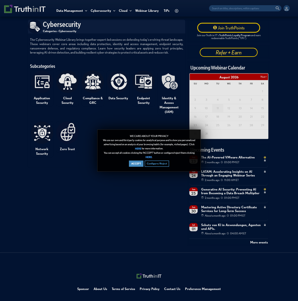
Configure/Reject (157, 163)
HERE (138, 148)
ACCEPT (136, 163)
